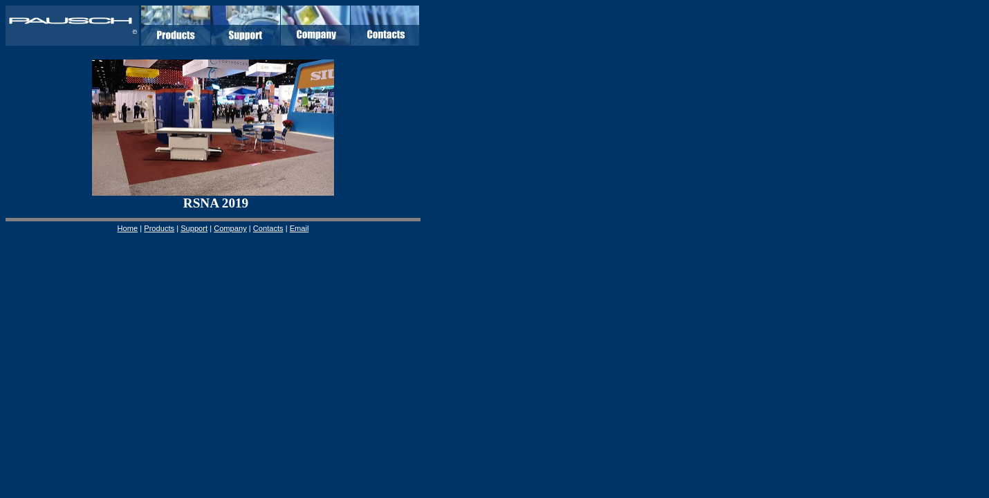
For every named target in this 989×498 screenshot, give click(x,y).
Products (159, 228)
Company (230, 228)
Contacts (268, 228)
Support (194, 228)
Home (128, 228)
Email (299, 228)
